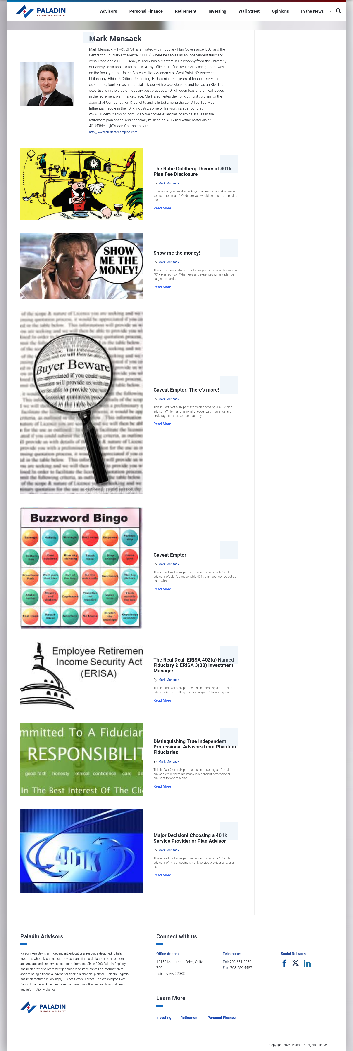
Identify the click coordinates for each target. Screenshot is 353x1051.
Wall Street (249, 11)
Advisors (108, 11)
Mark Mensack (168, 183)
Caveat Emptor (169, 555)
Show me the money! (176, 253)
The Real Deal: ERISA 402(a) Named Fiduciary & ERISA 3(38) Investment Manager (193, 665)
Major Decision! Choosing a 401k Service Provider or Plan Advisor (190, 838)
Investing (218, 11)
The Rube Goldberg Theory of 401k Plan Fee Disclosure (192, 171)
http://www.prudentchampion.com (113, 132)
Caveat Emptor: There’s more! (186, 390)
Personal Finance (145, 11)
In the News (312, 11)
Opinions (280, 11)
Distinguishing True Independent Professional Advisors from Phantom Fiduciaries (194, 747)
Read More (162, 208)
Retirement (185, 11)
